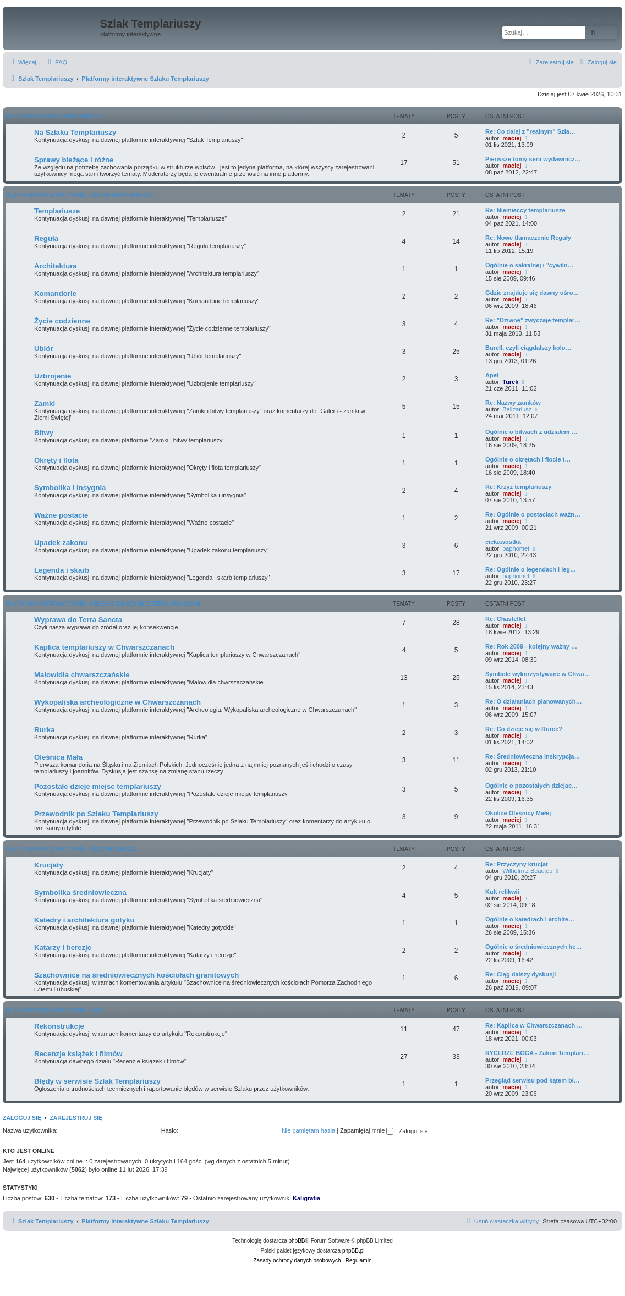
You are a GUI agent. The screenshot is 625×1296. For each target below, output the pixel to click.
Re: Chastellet (505, 619)
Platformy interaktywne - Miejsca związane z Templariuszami (103, 604)
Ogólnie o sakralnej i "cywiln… (529, 265)
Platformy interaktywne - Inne (54, 1010)
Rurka (44, 730)
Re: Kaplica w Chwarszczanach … (534, 1025)
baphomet (515, 548)
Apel (491, 375)
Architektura (55, 266)
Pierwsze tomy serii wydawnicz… (533, 159)
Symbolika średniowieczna (80, 892)
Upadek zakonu (60, 543)
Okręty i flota (56, 460)
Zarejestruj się (76, 1117)
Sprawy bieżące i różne (73, 160)
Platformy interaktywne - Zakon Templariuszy (80, 195)
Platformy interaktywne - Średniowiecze (71, 849)
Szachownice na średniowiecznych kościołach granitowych (136, 975)
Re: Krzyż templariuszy (518, 487)
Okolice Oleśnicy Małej (518, 813)
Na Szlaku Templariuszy (75, 132)
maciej (511, 138)
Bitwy (43, 433)
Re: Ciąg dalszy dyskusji (520, 974)
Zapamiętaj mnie (366, 1130)
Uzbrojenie (52, 376)
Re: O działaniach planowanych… (533, 701)
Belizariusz (516, 409)
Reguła (46, 238)
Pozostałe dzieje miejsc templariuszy (97, 786)
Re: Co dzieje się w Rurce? (523, 729)
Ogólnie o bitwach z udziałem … (531, 432)
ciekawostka (503, 542)
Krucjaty (48, 865)
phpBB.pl (353, 1251)
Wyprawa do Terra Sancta (78, 620)
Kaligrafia (306, 1198)
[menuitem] (56, 62)
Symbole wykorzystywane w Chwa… (537, 674)
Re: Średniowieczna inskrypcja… (532, 756)
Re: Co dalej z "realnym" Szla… (530, 131)
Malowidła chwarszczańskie (82, 675)
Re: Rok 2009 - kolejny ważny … (531, 646)
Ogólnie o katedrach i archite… (529, 919)
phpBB (297, 1241)
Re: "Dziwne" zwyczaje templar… (532, 320)
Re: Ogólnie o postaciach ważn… (532, 514)
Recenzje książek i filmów (78, 1054)
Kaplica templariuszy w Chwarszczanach (104, 647)
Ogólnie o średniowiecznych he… (533, 946)
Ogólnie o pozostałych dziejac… (531, 785)
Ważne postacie (61, 515)
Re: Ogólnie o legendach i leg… (530, 569)
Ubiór (43, 348)
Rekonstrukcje (59, 1026)
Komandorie (55, 293)
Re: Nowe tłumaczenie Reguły (528, 237)
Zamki (44, 403)
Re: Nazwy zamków (513, 402)
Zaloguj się (22, 1117)
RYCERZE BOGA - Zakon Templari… (537, 1053)
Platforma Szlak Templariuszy (54, 116)
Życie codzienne (62, 321)
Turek (510, 381)
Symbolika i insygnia (70, 488)
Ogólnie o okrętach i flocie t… (528, 459)
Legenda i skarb (61, 570)
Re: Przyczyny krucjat (516, 864)
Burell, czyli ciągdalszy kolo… (528, 347)
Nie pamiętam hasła (308, 1130)
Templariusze (57, 211)
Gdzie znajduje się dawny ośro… (532, 292)
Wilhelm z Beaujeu (527, 870)
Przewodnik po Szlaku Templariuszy (96, 814)
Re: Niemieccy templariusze (525, 210)
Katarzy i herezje (62, 947)
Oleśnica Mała (58, 757)
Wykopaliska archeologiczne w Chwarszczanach (117, 702)
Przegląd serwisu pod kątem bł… (532, 1080)
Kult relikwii (502, 891)
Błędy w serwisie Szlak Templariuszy (97, 1081)
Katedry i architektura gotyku (84, 920)
